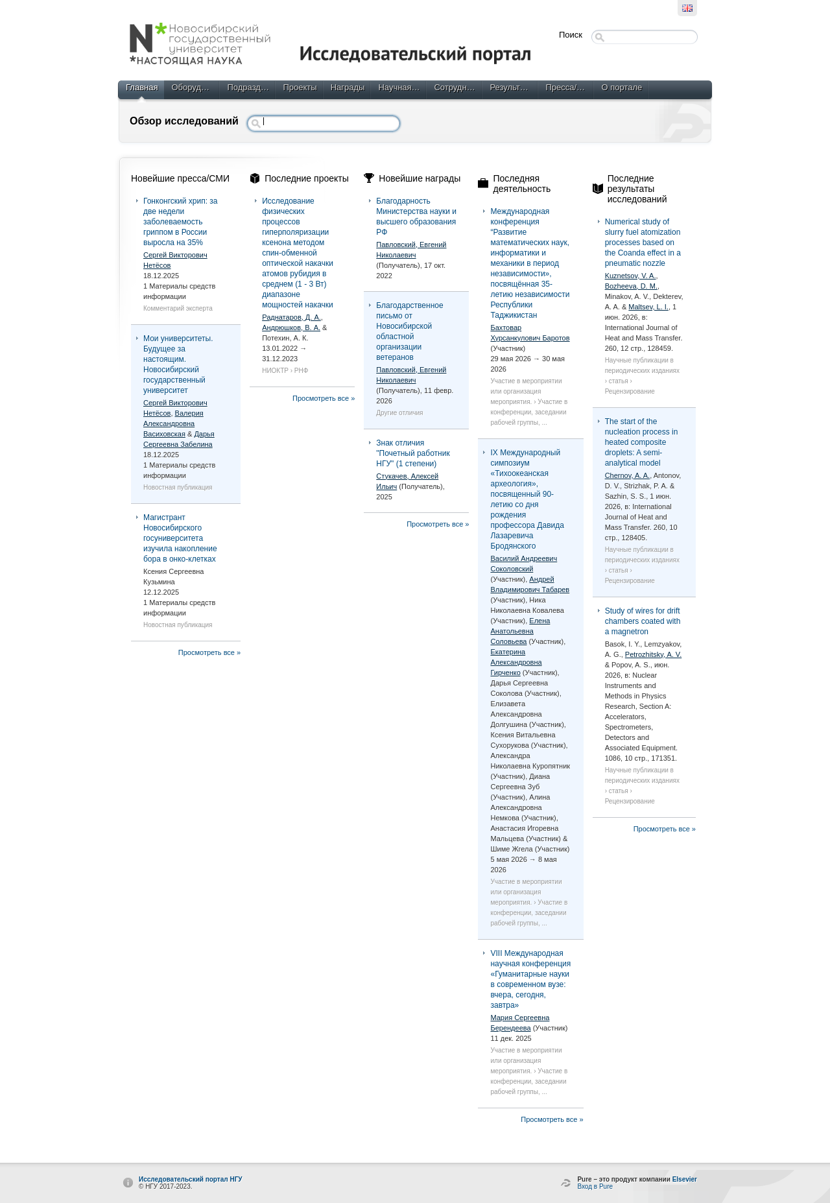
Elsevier (684, 1179)
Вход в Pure (595, 1186)
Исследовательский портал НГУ (191, 1179)
